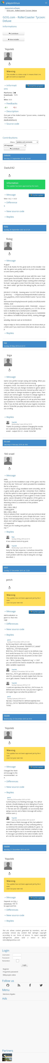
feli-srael (7, 441)
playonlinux (10, 3)
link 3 (15, 507)
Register (6, 969)
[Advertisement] (23, 1024)
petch (6, 567)
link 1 (6, 507)
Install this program (35, 86)
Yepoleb (9, 49)
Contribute (13, 33)
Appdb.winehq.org (10, 120)
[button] (46, 3)
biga (5, 343)
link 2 (10, 507)
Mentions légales (9, 994)
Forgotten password (10, 972)
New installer (13, 39)
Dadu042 (7, 155)
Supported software (12, 8)
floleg (6, 226)
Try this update (36, 195)
